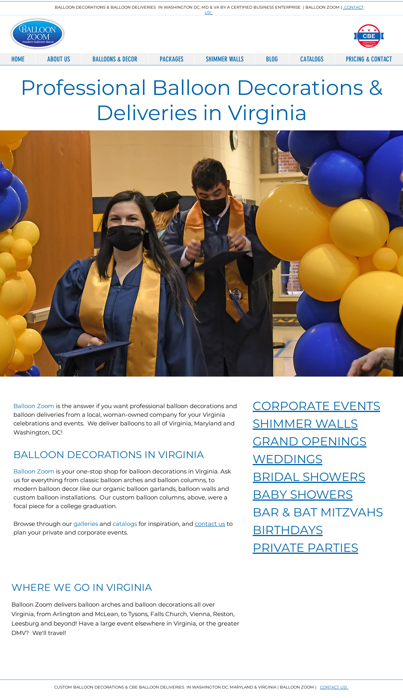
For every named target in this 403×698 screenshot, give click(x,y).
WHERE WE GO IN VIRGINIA (81, 587)
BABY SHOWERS (303, 494)
